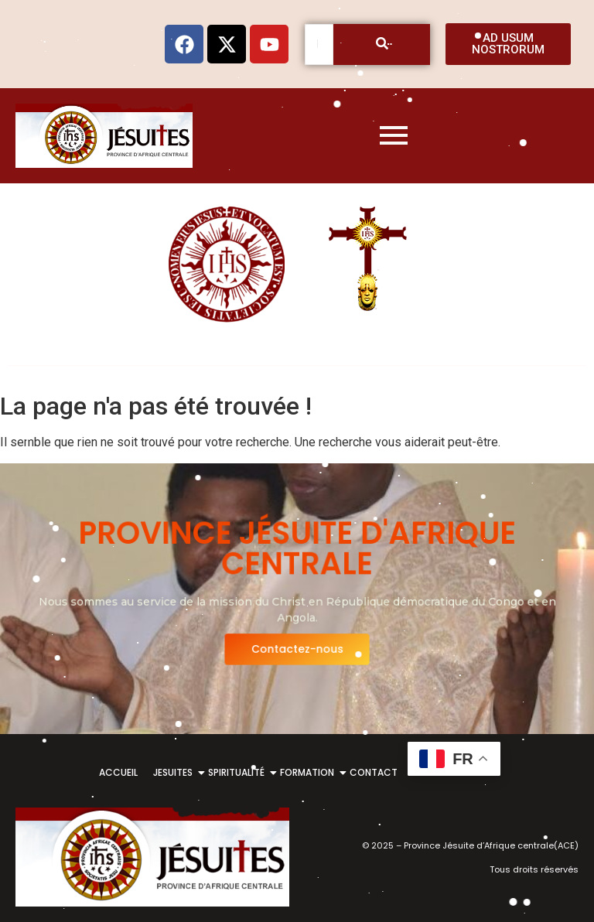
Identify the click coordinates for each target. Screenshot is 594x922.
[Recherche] (319, 44)
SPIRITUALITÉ (239, 772)
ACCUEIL (118, 772)
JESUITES (175, 772)
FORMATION (310, 772)
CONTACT (374, 772)
